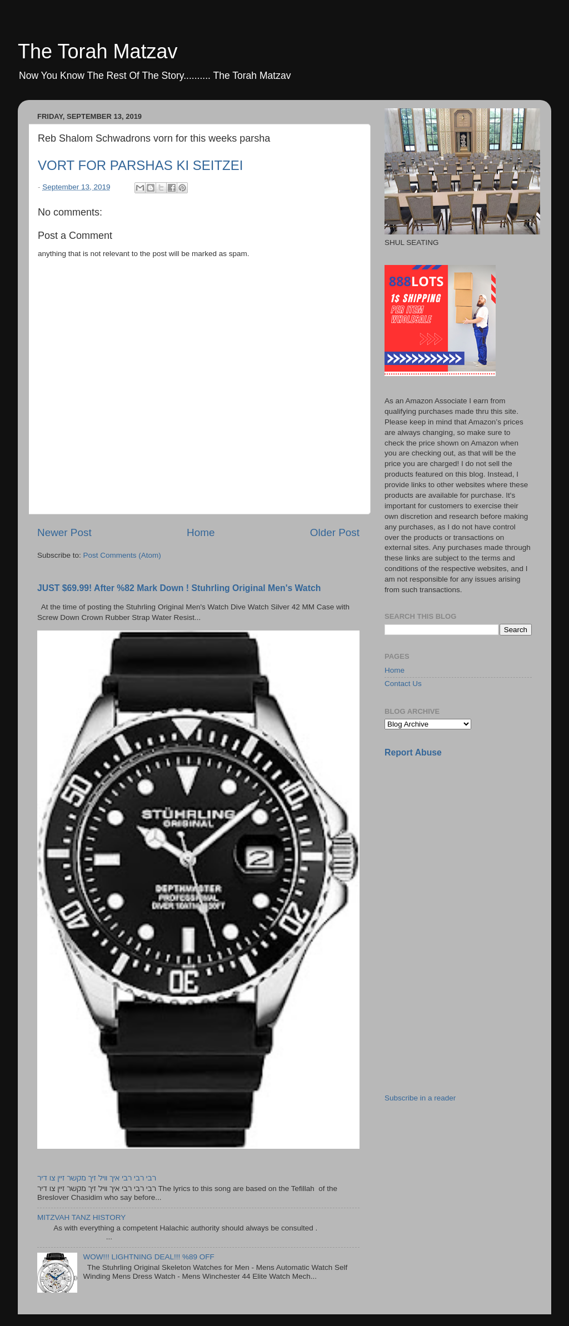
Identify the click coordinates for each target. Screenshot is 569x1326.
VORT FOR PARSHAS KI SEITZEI (140, 165)
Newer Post (64, 532)
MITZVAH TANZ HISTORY (81, 1217)
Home (200, 532)
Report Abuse (413, 752)
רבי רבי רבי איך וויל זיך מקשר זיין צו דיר (96, 1178)
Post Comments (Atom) (122, 555)
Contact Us (403, 683)
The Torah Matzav (97, 51)
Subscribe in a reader (420, 1098)
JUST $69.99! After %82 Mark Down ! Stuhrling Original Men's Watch (179, 588)
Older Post (335, 532)
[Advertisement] (468, 844)
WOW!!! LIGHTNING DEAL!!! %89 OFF (148, 1257)
